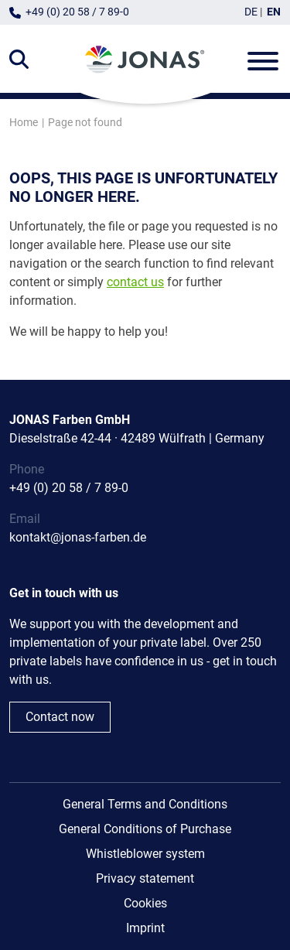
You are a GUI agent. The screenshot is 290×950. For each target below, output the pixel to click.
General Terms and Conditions (145, 804)
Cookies (145, 903)
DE (251, 12)
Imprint (145, 928)
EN (274, 12)
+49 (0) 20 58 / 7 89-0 (77, 12)
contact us (135, 282)
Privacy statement (145, 878)
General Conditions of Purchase (145, 829)
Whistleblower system (145, 853)
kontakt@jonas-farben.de (77, 537)
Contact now (60, 716)
